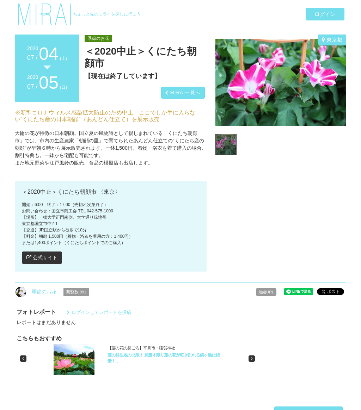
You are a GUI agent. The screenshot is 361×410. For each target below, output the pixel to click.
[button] (23, 358)
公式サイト (41, 257)
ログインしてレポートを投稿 (101, 312)
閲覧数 (76, 292)
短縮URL (266, 292)
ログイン (325, 14)
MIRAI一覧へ (185, 92)
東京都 (332, 40)
